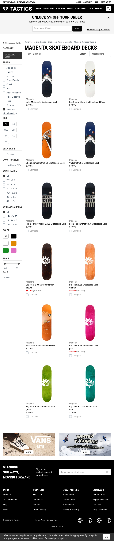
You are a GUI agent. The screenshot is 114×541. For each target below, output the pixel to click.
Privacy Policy (52, 520)
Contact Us (38, 499)
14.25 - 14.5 (10, 220)
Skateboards (41, 42)
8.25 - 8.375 (10, 193)
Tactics (17, 8)
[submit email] (107, 471)
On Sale (6, 277)
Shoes (70, 9)
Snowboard (48, 9)
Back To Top (57, 527)
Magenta (9, 109)
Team (5, 509)
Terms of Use (40, 520)
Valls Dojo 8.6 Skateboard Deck (47, 325)
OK (106, 537)
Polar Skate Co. (11, 97)
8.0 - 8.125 (9, 184)
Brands (98, 9)
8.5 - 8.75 (9, 201)
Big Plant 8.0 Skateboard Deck (47, 266)
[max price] (18, 268)
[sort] (100, 54)
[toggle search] (108, 8)
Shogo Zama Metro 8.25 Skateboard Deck (47, 143)
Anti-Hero (9, 76)
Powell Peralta (11, 80)
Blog (5, 504)
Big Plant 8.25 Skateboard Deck (90, 266)
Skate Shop (29, 42)
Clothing (60, 9)
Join (77, 28)
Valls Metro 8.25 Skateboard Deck (47, 82)
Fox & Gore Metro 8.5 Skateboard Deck (90, 82)
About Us (7, 494)
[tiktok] (90, 521)
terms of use (44, 538)
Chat (78, 2)
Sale (90, 9)
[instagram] (80, 521)
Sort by (83, 54)
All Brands (9, 68)
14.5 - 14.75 (10, 224)
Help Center (38, 494)
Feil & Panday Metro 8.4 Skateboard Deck (90, 203)
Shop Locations (99, 509)
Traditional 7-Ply (12, 165)
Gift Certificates (10, 499)
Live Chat (96, 504)
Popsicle (8, 154)
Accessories (80, 9)
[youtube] (99, 521)
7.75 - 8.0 (9, 180)
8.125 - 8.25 (10, 188)
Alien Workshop (12, 93)
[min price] (7, 268)
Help (96, 2)
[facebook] (109, 521)
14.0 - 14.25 (10, 216)
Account (87, 2)
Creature (8, 105)
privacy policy (60, 538)
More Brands (10, 113)
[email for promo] (52, 28)
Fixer (7, 101)
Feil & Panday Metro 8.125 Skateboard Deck (47, 203)
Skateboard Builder (12, 43)
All (6, 176)
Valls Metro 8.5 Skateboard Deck (90, 143)
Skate (38, 9)
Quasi (7, 84)
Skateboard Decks (13, 55)
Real (7, 88)
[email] (85, 472)
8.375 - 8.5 (9, 197)
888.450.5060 (98, 494)
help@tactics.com (100, 499)
